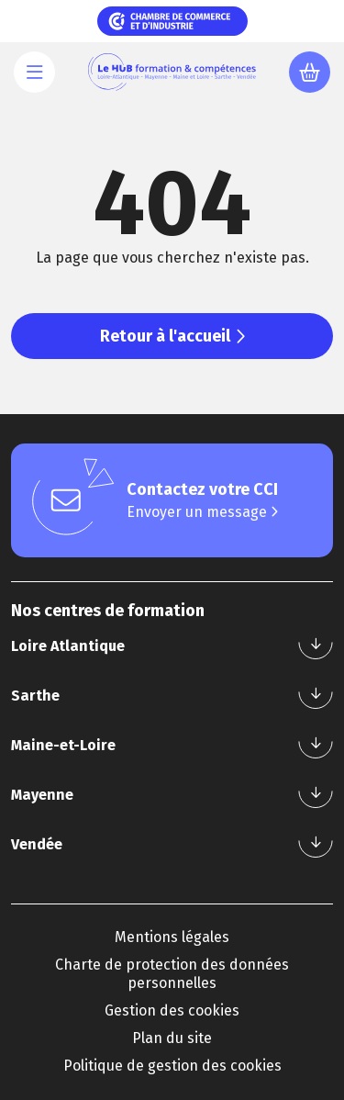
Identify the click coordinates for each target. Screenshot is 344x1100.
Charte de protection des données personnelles (172, 974)
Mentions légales (172, 937)
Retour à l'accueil (172, 336)
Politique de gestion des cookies (172, 1065)
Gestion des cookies (172, 1010)
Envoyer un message (202, 512)
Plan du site (172, 1038)
